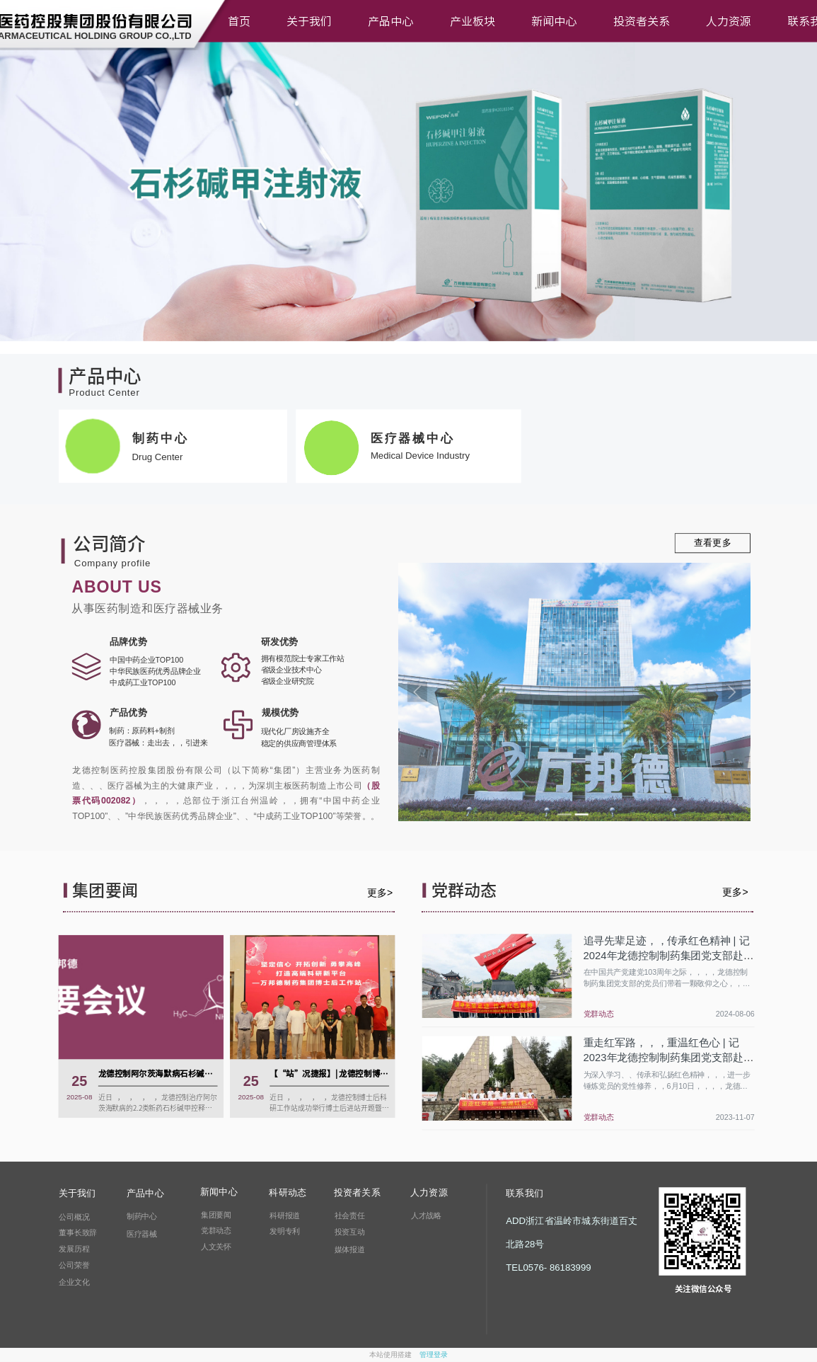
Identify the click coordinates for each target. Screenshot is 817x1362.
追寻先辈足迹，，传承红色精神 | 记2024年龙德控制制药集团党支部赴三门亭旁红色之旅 (669, 955)
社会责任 (350, 1215)
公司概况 (74, 1217)
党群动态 (599, 1014)
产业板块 (472, 21)
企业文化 (74, 1282)
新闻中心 (553, 21)
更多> (380, 892)
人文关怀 (216, 1246)
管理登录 (433, 1355)
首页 (239, 21)
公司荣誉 (74, 1265)
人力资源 (728, 21)
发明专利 (285, 1231)
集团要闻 (216, 1215)
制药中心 (142, 1216)
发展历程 (74, 1248)
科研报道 (285, 1215)
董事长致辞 (78, 1232)
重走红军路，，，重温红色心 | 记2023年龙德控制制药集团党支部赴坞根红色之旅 (669, 1057)
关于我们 (309, 21)
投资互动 (350, 1231)
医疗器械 (142, 1234)
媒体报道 (350, 1249)
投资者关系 (641, 21)
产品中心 (390, 21)
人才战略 (426, 1215)
